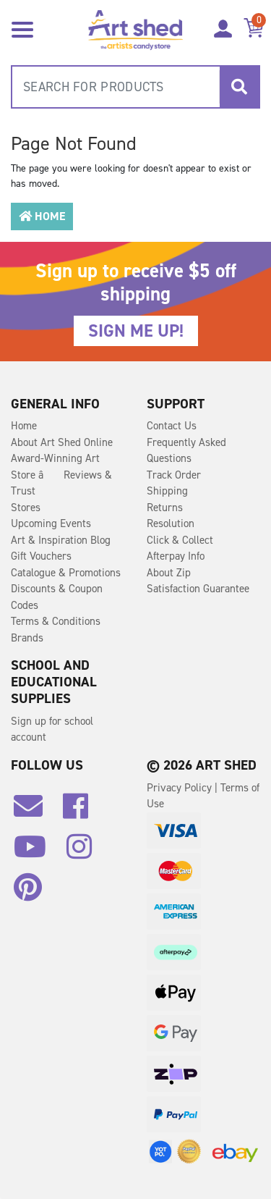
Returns (165, 507)
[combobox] (135, 87)
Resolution (170, 523)
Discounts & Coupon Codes (57, 597)
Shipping (167, 491)
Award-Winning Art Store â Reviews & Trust (61, 474)
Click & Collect (180, 540)
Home (42, 216)
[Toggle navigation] (22, 28)
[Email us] (35, 811)
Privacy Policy (181, 788)
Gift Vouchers (41, 556)
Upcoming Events (51, 523)
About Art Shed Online (62, 442)
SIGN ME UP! (136, 330)
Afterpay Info (176, 556)
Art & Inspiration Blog (61, 540)
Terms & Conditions (55, 621)
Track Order (174, 475)
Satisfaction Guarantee (198, 588)
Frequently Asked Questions (186, 450)
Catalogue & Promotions (66, 572)
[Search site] (239, 87)
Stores (25, 507)
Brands (27, 638)
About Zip (169, 572)
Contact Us (172, 425)
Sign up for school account (52, 729)
